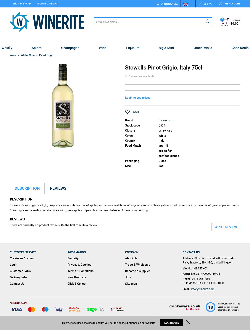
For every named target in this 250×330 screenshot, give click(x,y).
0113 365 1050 (169, 4)
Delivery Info (18, 277)
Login (13, 265)
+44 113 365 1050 (213, 283)
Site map (131, 284)
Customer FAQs (20, 271)
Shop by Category (47, 3)
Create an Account (22, 258)
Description (27, 188)
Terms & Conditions (80, 271)
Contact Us (17, 284)
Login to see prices (137, 98)
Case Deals (230, 40)
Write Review (226, 227)
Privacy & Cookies (79, 265)
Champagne (74, 40)
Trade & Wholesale (137, 265)
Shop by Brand (22, 3)
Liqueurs (131, 40)
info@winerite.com (202, 289)
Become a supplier (137, 271)
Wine (104, 40)
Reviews (58, 188)
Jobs (128, 277)
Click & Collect (76, 284)
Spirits (44, 40)
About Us (131, 258)
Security (72, 258)
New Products (76, 277)
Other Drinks (196, 40)
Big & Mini (162, 40)
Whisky (16, 40)
